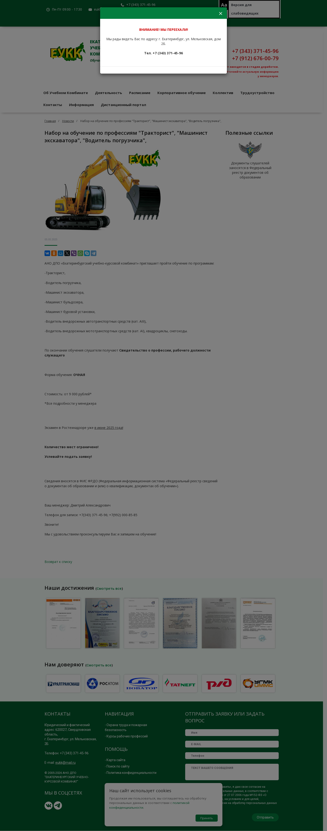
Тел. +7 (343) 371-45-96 (163, 53)
